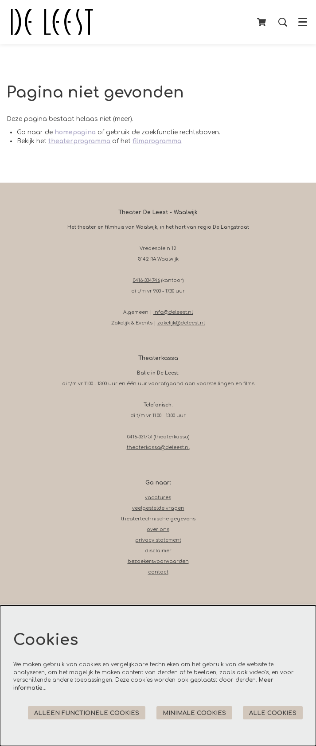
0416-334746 (146, 280)
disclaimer (158, 550)
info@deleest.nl (173, 312)
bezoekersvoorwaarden (158, 561)
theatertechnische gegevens (158, 518)
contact (158, 572)
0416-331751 (139, 436)
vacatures (158, 497)
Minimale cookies (194, 713)
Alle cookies (272, 713)
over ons (158, 529)
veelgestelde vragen (158, 508)
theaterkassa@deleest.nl (158, 447)
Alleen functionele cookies (86, 713)
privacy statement (158, 540)
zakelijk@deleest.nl (181, 322)
